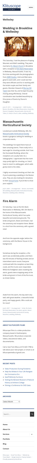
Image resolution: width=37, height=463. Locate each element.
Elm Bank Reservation (25, 69)
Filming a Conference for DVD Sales (18, 385)
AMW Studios (12, 77)
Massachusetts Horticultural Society (17, 123)
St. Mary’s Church (17, 66)
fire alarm (19, 310)
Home (5, 424)
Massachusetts (19, 111)
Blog (4, 444)
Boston (5, 109)
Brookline (10, 109)
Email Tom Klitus (16, 455)
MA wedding (6, 191)
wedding (24, 113)
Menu (31, 7)
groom (25, 310)
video (20, 113)
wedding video (13, 193)
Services (6, 434)
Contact (6, 449)
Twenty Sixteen (26, 457)
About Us (6, 429)
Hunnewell (30, 188)
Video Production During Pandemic (18, 369)
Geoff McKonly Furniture (14, 377)
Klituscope (6, 455)
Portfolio (6, 439)
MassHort (6, 193)
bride (23, 308)
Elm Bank (28, 308)
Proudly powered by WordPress (12, 459)
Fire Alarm (10, 201)
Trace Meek (6, 457)
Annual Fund (13, 181)
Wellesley (30, 113)
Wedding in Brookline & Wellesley (17, 29)
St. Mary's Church (12, 113)
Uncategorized (17, 107)
